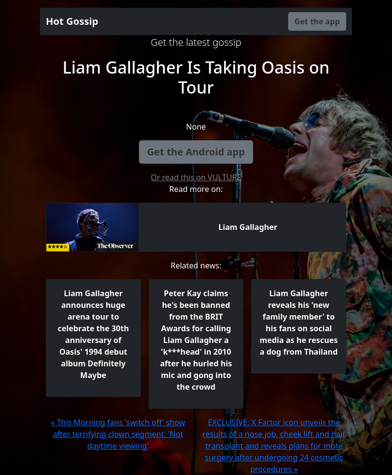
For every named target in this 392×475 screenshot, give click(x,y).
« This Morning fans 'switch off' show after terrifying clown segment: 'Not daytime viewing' (118, 434)
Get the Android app (196, 151)
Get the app (317, 21)
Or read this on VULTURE (196, 177)
